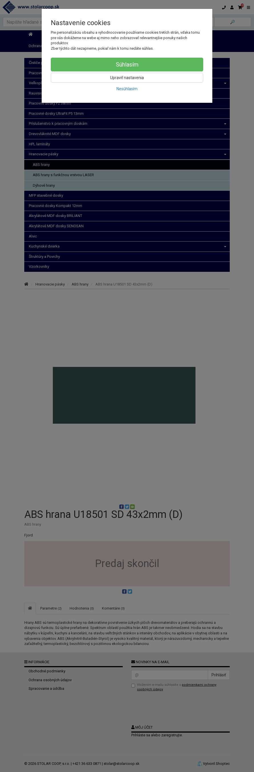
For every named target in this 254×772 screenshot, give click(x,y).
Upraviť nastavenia (127, 77)
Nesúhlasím (127, 89)
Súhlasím (127, 64)
